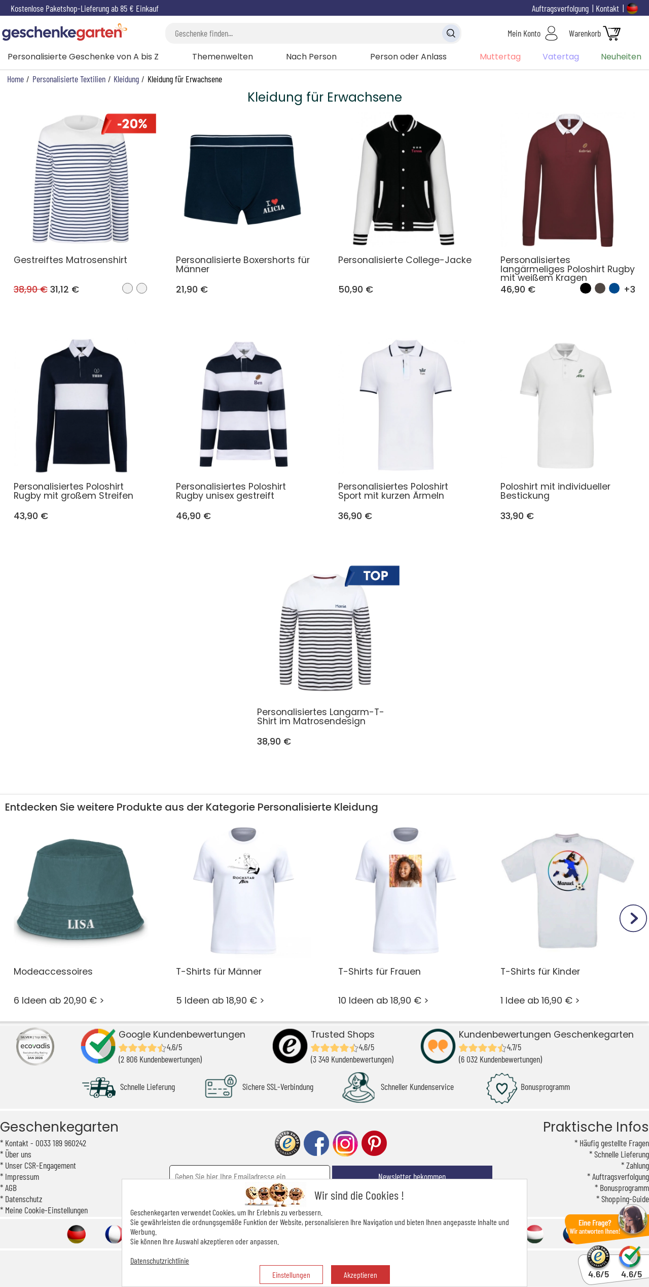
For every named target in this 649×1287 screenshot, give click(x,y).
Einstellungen (291, 1274)
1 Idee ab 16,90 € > (568, 915)
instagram (345, 1143)
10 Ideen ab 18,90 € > (406, 915)
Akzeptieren (360, 1274)
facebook (316, 1143)
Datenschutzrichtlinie (159, 1260)
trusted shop (287, 1143)
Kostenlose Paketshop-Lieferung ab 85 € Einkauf (85, 8)
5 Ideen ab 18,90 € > (243, 915)
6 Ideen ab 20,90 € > (81, 915)
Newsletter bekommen (412, 1176)
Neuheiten (621, 56)
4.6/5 (598, 1269)
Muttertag (500, 56)
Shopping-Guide (625, 1198)
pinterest (374, 1143)
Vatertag (561, 56)
